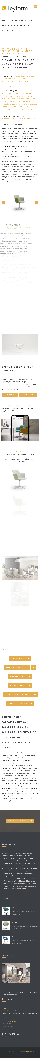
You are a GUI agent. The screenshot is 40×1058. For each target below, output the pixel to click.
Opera (14, 922)
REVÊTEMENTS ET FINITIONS (20, 703)
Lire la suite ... (19, 801)
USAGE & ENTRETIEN (20, 685)
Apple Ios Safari (10, 395)
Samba (14, 937)
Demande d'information (20, 821)
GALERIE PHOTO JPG (20, 676)
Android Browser (27, 395)
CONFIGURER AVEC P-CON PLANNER (20, 694)
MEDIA (5, 650)
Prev (3, 202)
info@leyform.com (31, 1013)
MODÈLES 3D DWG (20, 658)
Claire (14, 908)
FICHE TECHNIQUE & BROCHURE (20, 667)
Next (36, 202)
